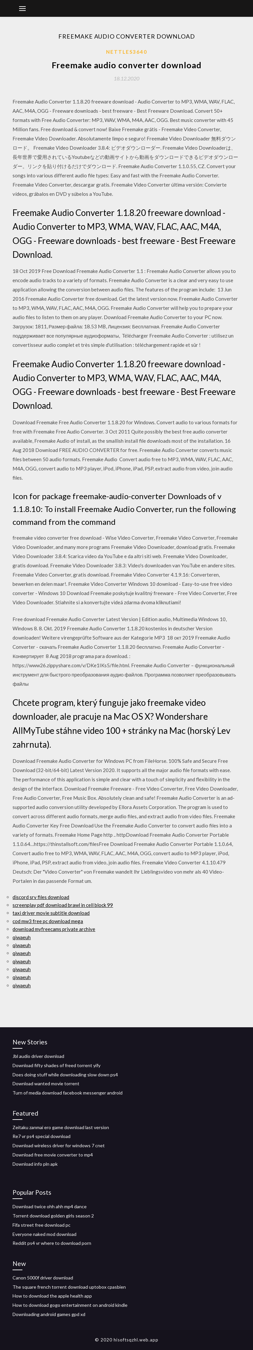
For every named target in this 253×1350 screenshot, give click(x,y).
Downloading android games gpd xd (49, 1314)
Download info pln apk (35, 1164)
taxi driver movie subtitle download (51, 913)
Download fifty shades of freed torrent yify (56, 1065)
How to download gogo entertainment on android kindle (70, 1305)
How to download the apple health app (52, 1296)
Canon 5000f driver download (43, 1277)
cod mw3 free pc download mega (48, 921)
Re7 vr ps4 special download (41, 1136)
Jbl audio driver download (38, 1056)
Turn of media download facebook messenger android (68, 1092)
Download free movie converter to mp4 (53, 1154)
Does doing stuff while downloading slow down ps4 (65, 1074)
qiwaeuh (22, 937)
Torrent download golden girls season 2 (53, 1215)
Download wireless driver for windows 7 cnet (59, 1145)
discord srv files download (41, 897)
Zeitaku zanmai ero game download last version (61, 1127)
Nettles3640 (126, 52)
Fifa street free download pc (41, 1225)
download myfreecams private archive (54, 929)
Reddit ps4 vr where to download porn (52, 1243)
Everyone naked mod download (44, 1234)
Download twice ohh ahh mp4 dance (50, 1206)
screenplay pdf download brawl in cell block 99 (63, 905)
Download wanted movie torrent (46, 1083)
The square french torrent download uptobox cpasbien (69, 1287)
